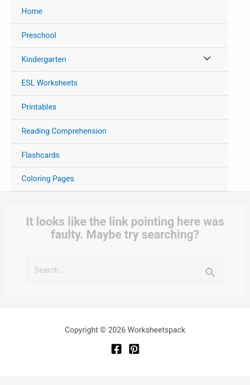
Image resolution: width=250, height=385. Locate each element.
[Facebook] (116, 349)
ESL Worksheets (49, 83)
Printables (38, 107)
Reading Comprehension (64, 131)
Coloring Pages (47, 178)
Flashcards (40, 155)
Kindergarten (43, 59)
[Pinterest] (134, 349)
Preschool (38, 35)
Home (31, 11)
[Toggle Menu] (204, 60)
